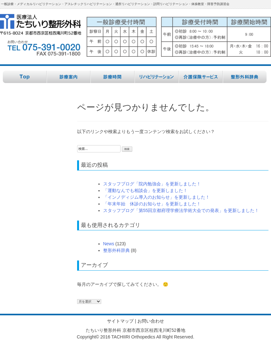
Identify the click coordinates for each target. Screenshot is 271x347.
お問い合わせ (150, 321)
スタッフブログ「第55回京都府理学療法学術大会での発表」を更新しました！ (181, 210)
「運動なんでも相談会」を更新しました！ (145, 190)
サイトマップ (120, 321)
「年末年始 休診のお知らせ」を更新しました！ (152, 203)
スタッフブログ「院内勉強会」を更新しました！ (152, 183)
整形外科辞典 (116, 250)
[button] (179, 33)
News (108, 243)
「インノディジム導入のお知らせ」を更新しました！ (156, 197)
